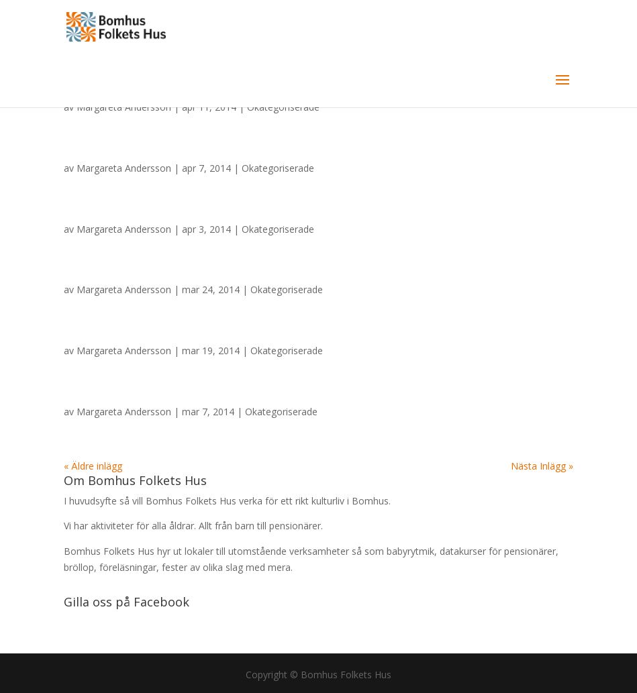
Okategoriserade (278, 168)
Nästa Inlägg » (542, 466)
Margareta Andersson (124, 168)
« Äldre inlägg (93, 466)
